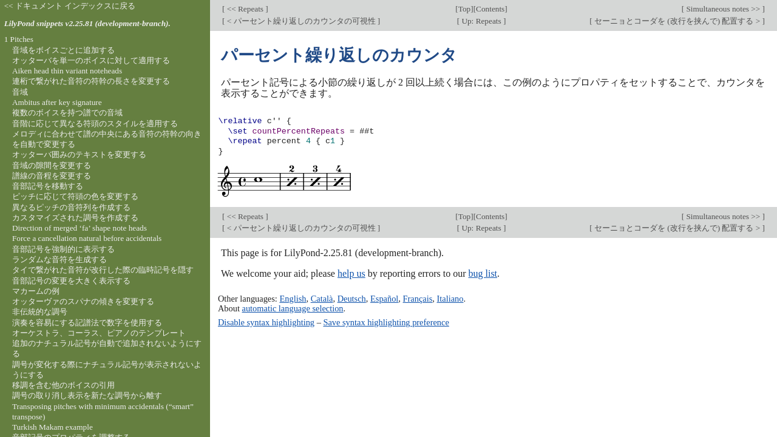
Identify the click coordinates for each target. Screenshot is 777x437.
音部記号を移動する (47, 186)
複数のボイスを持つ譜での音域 (67, 112)
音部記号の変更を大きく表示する (71, 280)
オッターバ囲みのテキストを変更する (79, 154)
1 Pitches (18, 39)
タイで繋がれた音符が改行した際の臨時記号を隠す (103, 269)
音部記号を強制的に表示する (63, 249)
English (292, 298)
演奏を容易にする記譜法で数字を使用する (87, 322)
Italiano (450, 298)
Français (418, 298)
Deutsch (352, 298)
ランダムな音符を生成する (59, 259)
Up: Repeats (481, 20)
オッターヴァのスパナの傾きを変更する (83, 301)
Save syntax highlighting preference (386, 322)
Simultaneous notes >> (723, 8)
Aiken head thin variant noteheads (67, 70)
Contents (490, 8)
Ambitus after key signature (57, 102)
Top (464, 8)
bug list (482, 273)
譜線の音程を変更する (51, 175)
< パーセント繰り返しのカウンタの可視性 (301, 20)
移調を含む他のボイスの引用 (63, 385)
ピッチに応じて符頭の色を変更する (75, 196)
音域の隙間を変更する (51, 165)
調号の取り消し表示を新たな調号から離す (87, 395)
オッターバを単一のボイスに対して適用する (91, 60)
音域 (20, 92)
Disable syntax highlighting (266, 322)
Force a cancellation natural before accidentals (86, 238)
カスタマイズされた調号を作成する (75, 217)
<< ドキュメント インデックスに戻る (70, 5)
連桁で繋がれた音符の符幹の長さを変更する (91, 81)
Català (322, 298)
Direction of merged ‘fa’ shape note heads (79, 227)
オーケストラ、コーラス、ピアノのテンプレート (99, 332)
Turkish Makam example (52, 427)
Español (384, 298)
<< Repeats (245, 8)
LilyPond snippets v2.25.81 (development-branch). (87, 23)
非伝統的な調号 (39, 311)
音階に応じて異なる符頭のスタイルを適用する (95, 123)
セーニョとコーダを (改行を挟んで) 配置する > (677, 20)
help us (351, 273)
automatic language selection (293, 308)
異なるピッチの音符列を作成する (71, 207)
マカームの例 (35, 291)
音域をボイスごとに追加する (63, 50)
